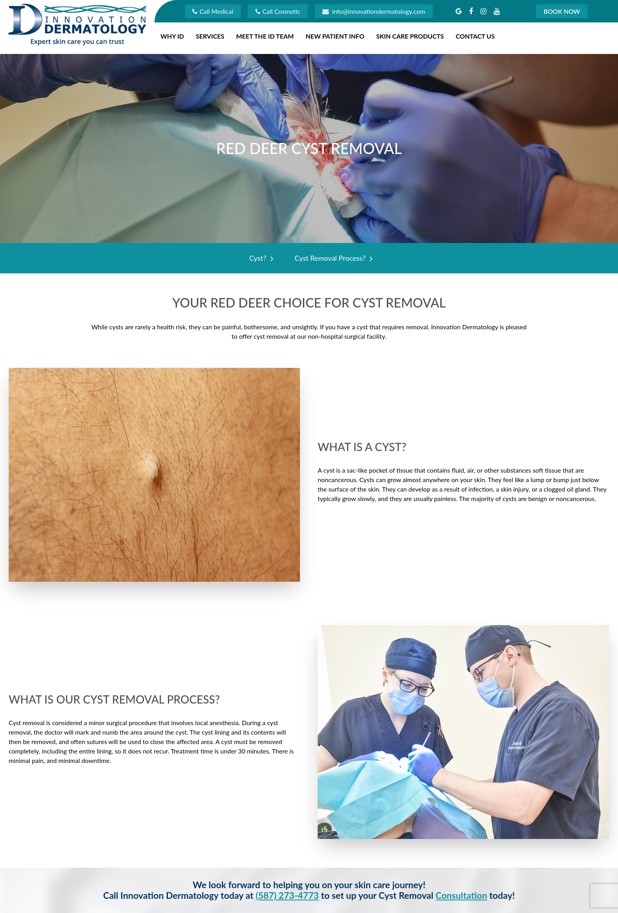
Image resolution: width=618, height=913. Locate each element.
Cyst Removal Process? (332, 258)
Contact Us (475, 36)
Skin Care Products (410, 36)
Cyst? (259, 258)
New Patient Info (334, 36)
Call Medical (212, 11)
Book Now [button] (562, 11)
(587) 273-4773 (287, 895)
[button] (459, 11)
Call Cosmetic (277, 11)
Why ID (172, 36)
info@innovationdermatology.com (373, 11)
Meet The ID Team (265, 36)
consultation (461, 895)
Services (210, 36)
